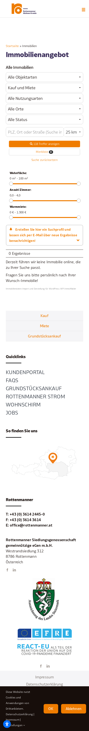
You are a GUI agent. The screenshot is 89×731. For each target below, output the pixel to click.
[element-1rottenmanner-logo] (24, 5)
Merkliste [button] (44, 152)
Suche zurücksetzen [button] (44, 160)
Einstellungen (15, 725)
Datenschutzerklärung (19, 714)
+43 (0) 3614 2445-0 (27, 514)
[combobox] (44, 77)
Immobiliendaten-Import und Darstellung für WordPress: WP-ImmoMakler (41, 289)
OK (50, 709)
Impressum (12, 719)
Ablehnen (73, 709)
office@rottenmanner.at (31, 525)
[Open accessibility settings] (7, 724)
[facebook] (7, 569)
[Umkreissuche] (35, 132)
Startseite (12, 46)
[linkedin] (14, 569)
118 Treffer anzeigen (44, 144)
